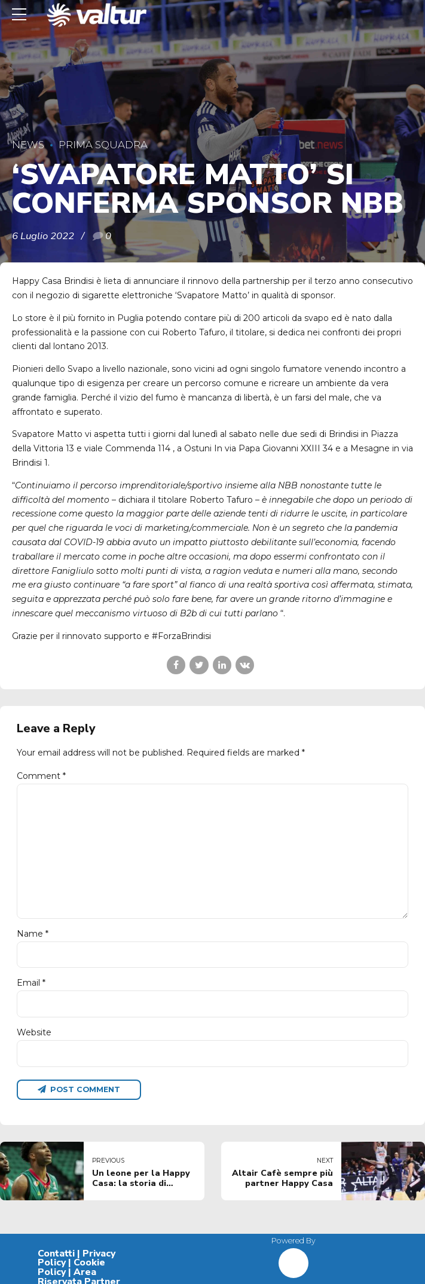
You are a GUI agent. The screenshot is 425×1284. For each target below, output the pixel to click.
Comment (41, 776)
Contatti (56, 1253)
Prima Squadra (103, 145)
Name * (32, 933)
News (28, 145)
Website (34, 1032)
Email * (31, 982)
